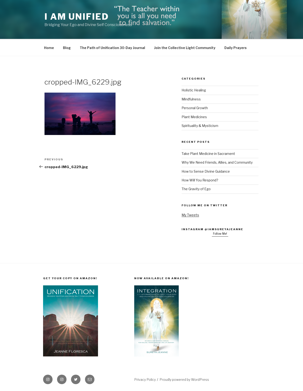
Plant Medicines (194, 117)
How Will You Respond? (200, 180)
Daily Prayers (235, 48)
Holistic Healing (194, 90)
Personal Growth (195, 108)
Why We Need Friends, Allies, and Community (217, 162)
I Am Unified (77, 16)
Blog (67, 48)
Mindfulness (191, 99)
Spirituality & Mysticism (200, 126)
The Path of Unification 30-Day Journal (112, 48)
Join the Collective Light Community (184, 48)
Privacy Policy (145, 380)
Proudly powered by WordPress (184, 380)
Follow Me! (220, 233)
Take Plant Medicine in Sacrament (208, 154)
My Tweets (190, 215)
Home (49, 48)
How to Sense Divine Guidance (206, 171)
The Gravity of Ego (196, 189)
